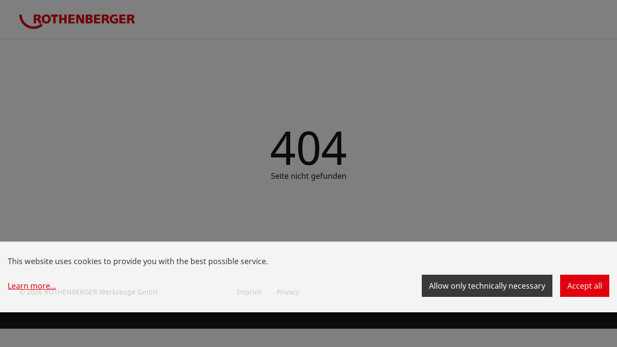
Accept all (584, 285)
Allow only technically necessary (487, 285)
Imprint (249, 291)
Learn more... (32, 285)
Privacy (288, 291)
